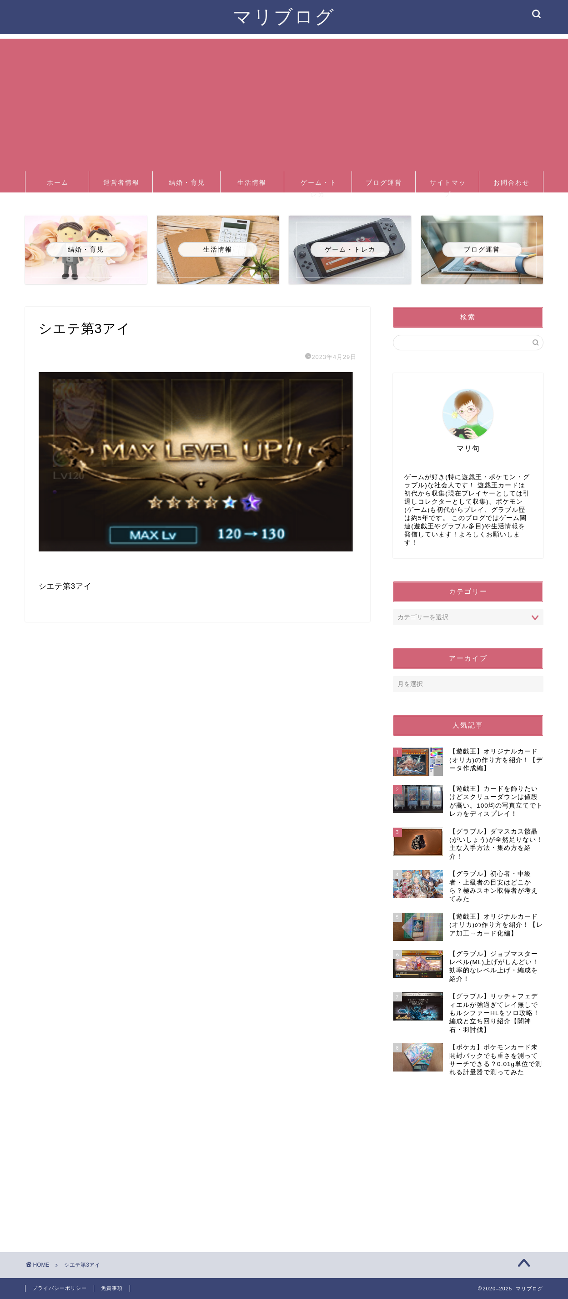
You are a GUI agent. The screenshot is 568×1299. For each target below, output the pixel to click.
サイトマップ (448, 185)
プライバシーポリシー (59, 1288)
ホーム (58, 182)
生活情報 (251, 182)
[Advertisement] (284, 102)
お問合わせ (511, 182)
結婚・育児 (187, 182)
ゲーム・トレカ (319, 185)
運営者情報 (121, 182)
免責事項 (112, 1288)
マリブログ (284, 16)
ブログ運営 (384, 182)
